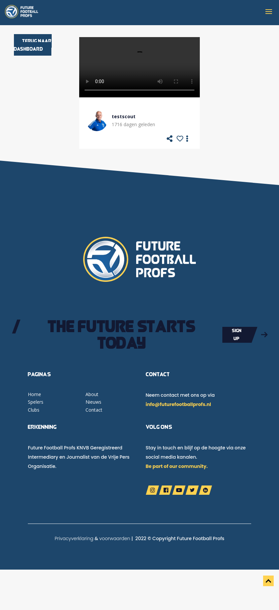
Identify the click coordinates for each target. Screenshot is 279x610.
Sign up (237, 334)
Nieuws (93, 402)
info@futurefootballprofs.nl (178, 404)
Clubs (33, 410)
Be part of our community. (177, 466)
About (91, 394)
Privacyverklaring (74, 538)
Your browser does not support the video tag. (139, 67)
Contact (93, 410)
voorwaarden (114, 538)
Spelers (35, 402)
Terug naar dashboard (33, 44)
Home (34, 394)
